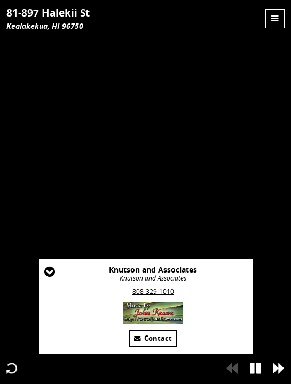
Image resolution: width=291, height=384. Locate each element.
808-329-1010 (153, 291)
